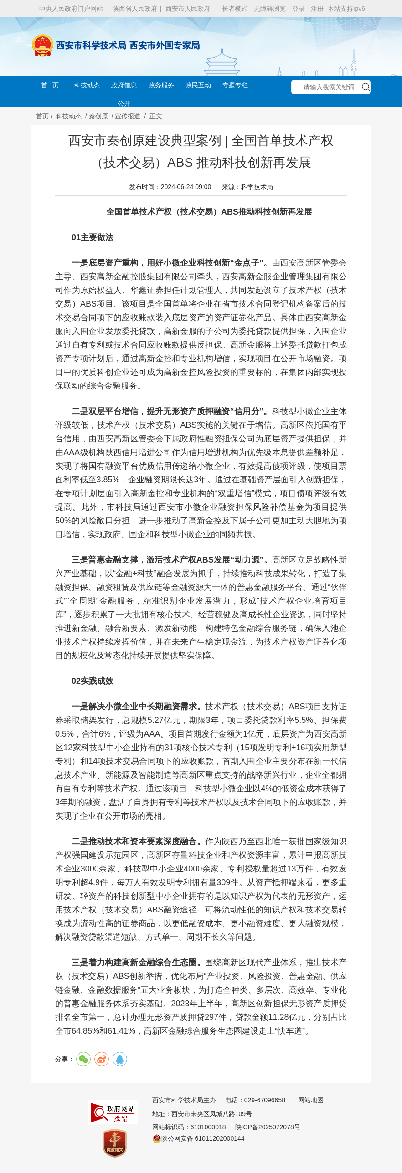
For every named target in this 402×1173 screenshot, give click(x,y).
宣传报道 (127, 116)
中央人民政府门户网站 (71, 8)
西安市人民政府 (187, 8)
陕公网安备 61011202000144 (198, 1138)
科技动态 (87, 85)
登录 (298, 8)
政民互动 (198, 85)
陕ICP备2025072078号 (267, 1127)
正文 (155, 116)
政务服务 (161, 85)
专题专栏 (235, 85)
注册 (317, 8)
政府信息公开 (124, 88)
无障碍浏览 (270, 8)
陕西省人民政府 (135, 8)
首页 (42, 116)
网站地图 (311, 1100)
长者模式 (234, 8)
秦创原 (98, 116)
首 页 (50, 85)
